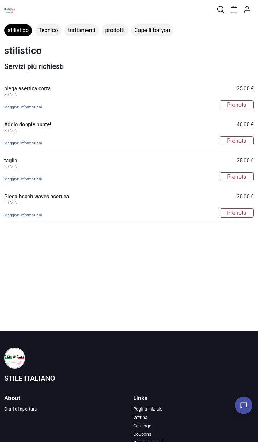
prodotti (115, 30)
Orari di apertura (20, 409)
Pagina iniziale (147, 409)
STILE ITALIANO (29, 378)
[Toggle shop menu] (23, 9)
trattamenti (81, 30)
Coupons (142, 434)
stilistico (18, 30)
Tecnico (48, 30)
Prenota (236, 104)
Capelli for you (152, 30)
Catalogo (142, 425)
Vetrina (140, 417)
